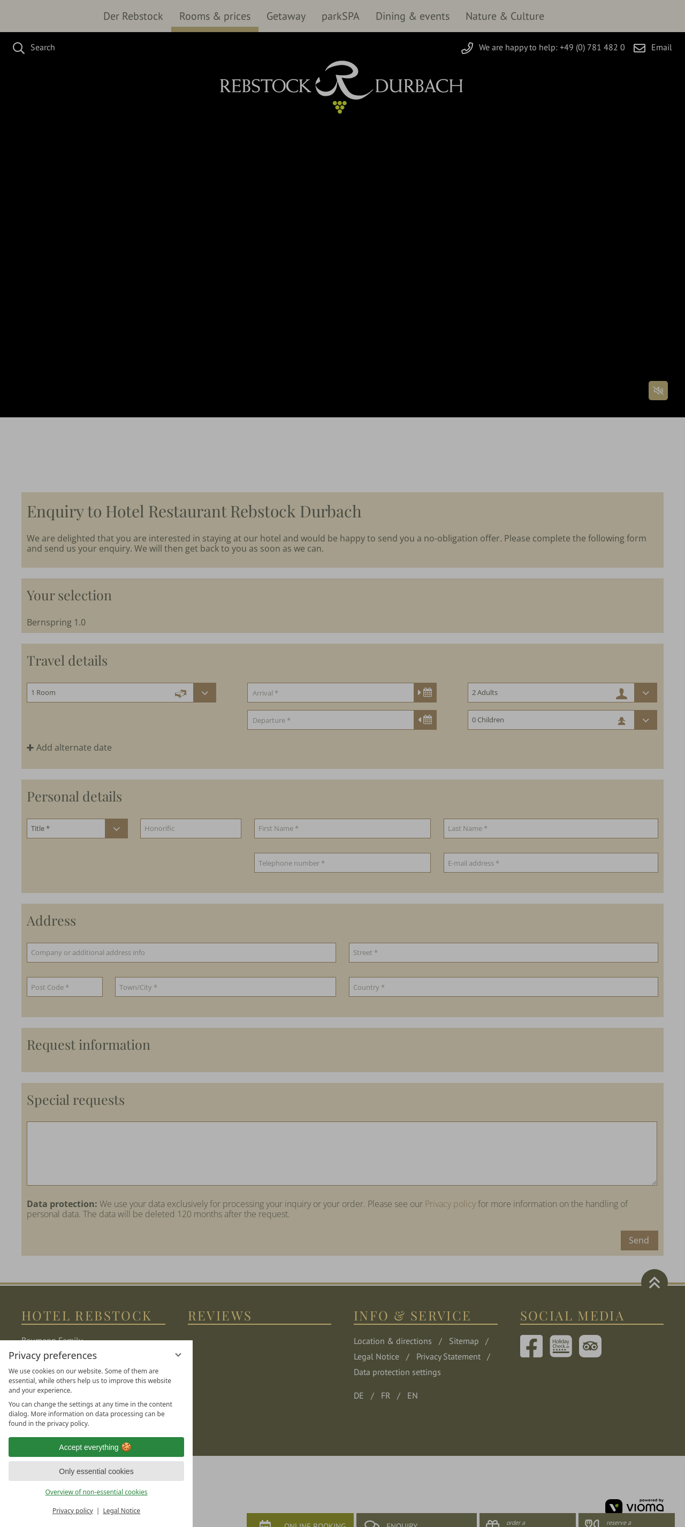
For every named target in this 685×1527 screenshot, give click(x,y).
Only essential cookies (96, 1471)
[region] (96, 1397)
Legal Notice (121, 1510)
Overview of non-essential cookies (96, 1492)
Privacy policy (72, 1510)
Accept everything (96, 1447)
